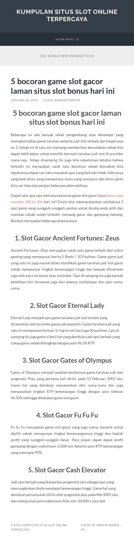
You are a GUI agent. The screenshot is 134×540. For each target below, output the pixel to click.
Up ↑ (84, 529)
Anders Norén (107, 525)
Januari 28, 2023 (24, 100)
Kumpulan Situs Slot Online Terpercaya (67, 15)
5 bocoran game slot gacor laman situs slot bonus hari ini (63, 85)
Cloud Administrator (61, 100)
